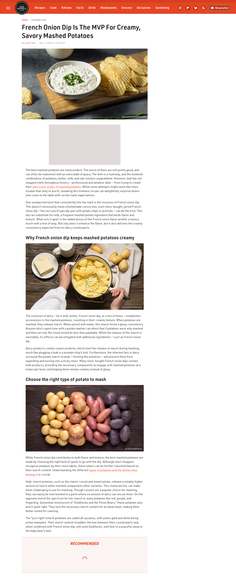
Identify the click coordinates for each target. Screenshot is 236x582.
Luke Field (30, 42)
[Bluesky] (195, 7)
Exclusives (144, 7)
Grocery (126, 7)
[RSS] (203, 7)
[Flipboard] (188, 7)
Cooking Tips (38, 20)
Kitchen (66, 7)
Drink (92, 7)
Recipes (40, 7)
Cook (53, 7)
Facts (80, 7)
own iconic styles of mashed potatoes (56, 186)
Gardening (162, 7)
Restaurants (108, 7)
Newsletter (219, 8)
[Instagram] (180, 7)
